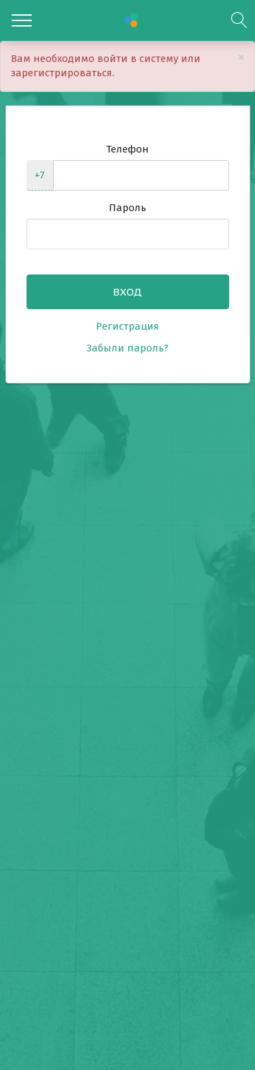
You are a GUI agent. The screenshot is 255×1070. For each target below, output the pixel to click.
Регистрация (127, 326)
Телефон (127, 149)
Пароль (127, 208)
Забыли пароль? (127, 348)
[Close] (241, 57)
